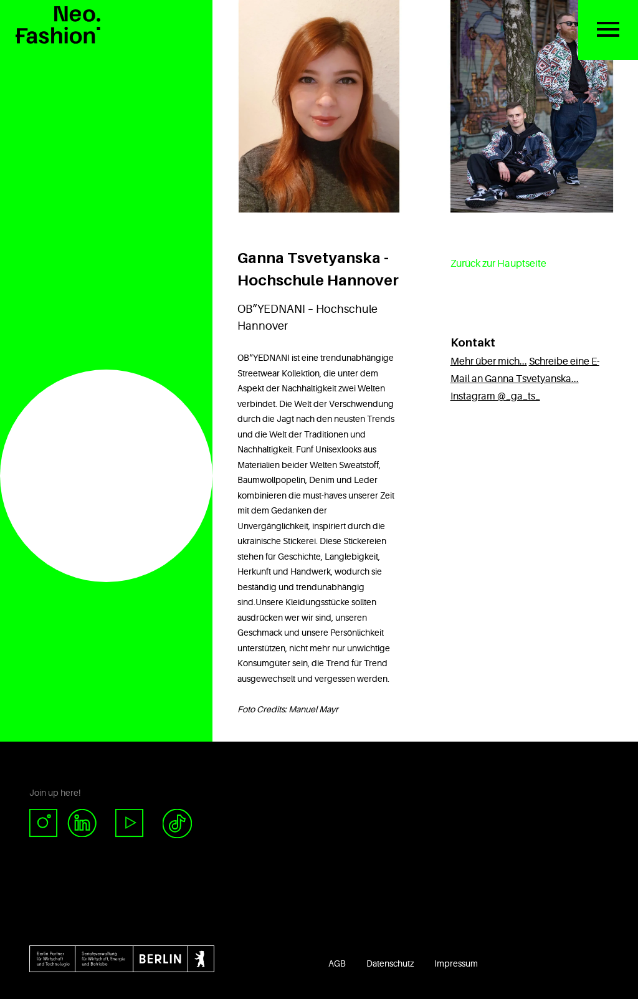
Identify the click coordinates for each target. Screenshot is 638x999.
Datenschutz (390, 963)
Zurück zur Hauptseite (498, 263)
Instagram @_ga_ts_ (495, 396)
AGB (337, 963)
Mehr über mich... (488, 361)
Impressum (456, 963)
